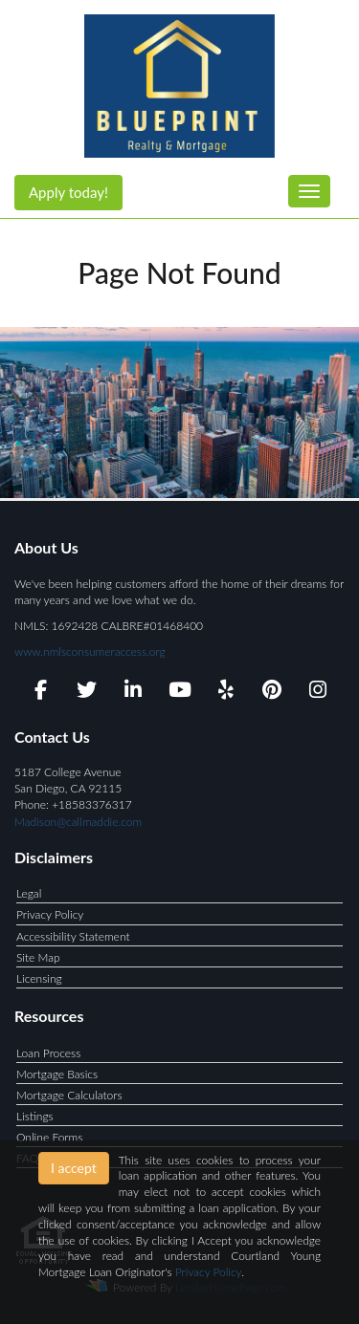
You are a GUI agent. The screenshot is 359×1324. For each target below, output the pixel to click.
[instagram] (318, 692)
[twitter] (86, 692)
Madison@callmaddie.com (78, 821)
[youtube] (179, 692)
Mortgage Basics (57, 1074)
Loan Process (48, 1053)
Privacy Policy (49, 914)
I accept (74, 1168)
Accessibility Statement (73, 936)
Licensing (39, 978)
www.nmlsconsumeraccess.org (90, 651)
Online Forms (49, 1137)
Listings (35, 1116)
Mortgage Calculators (69, 1095)
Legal (28, 893)
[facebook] (40, 692)
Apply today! (68, 192)
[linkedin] (133, 692)
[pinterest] (272, 692)
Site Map (38, 957)
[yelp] (225, 692)
